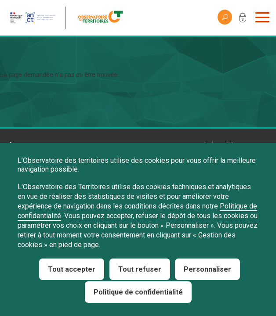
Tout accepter (71, 269)
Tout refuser (139, 269)
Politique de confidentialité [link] (138, 292)
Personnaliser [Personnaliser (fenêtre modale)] (207, 269)
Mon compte (242, 19)
